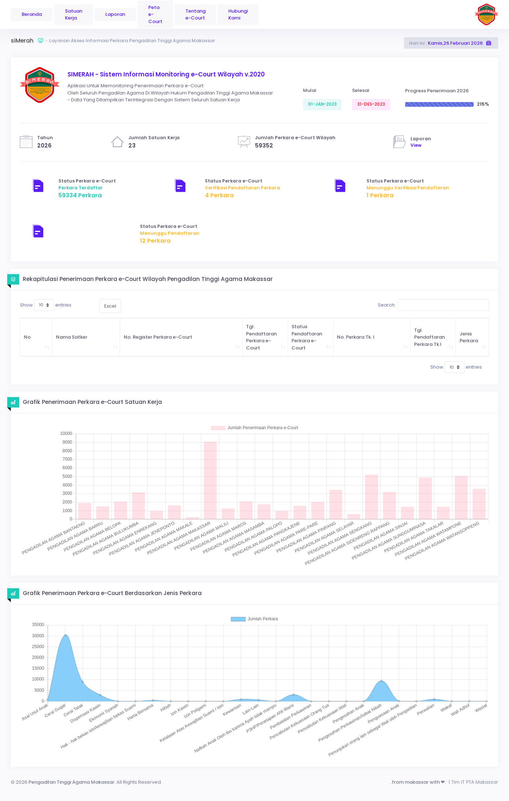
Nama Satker (71, 337)
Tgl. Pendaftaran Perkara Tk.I (429, 337)
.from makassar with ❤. (418, 782)
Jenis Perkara (469, 337)
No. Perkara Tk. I (355, 337)
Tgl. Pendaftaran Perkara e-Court (261, 337)
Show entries (45, 305)
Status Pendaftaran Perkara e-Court (306, 337)
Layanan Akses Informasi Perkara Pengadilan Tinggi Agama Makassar (132, 40)
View (416, 145)
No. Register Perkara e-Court (158, 337)
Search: (433, 305)
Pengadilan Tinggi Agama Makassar (70, 782)
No (27, 337)
